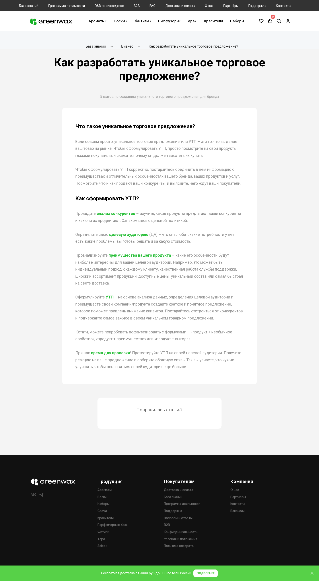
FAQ (153, 6)
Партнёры (231, 6)
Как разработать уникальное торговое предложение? (193, 46)
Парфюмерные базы (112, 525)
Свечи (102, 511)
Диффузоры (168, 21)
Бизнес (127, 46)
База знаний (29, 6)
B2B (137, 6)
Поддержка (257, 6)
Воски (119, 21)
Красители (213, 21)
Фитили (142, 21)
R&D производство (109, 6)
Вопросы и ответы (178, 518)
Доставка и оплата (180, 6)
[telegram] (41, 495)
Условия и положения (180, 539)
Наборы (237, 21)
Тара (190, 21)
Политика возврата (179, 546)
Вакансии (237, 511)
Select (102, 546)
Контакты (283, 6)
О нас (209, 6)
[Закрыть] (312, 573)
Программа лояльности (66, 6)
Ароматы (97, 21)
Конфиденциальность (181, 532)
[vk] (34, 495)
